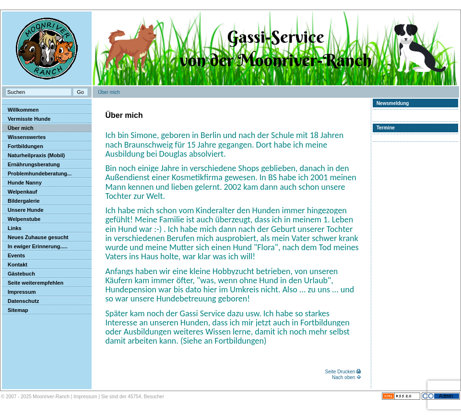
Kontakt (14, 264)
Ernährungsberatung (31, 164)
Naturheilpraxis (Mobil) (33, 155)
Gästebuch (18, 274)
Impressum (19, 292)
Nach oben (343, 377)
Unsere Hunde (23, 210)
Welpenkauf (19, 192)
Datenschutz (20, 301)
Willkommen (20, 110)
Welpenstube (21, 219)
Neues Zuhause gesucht (35, 237)
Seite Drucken (340, 371)
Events (13, 255)
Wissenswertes (24, 137)
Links (12, 228)
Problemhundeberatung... (36, 173)
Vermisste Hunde (26, 119)
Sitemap (15, 310)
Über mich (18, 128)
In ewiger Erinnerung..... (35, 246)
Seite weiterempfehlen (32, 283)
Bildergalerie (21, 201)
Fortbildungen (22, 146)
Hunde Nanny (22, 182)
